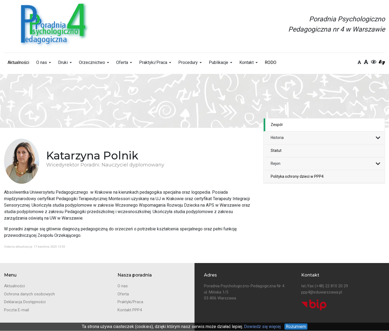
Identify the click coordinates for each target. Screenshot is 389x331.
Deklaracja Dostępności (25, 301)
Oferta (122, 62)
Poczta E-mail (16, 310)
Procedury (188, 62)
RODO (270, 62)
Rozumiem (296, 326)
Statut (276, 150)
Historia (277, 137)
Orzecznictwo (92, 62)
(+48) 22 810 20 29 (331, 286)
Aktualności (18, 62)
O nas (41, 62)
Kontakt (246, 62)
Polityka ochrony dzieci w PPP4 (297, 176)
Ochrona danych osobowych (29, 294)
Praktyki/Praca (153, 62)
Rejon (275, 163)
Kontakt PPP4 (130, 310)
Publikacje (218, 62)
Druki (63, 62)
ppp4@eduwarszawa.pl (321, 292)
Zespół (277, 124)
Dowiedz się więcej (262, 326)
